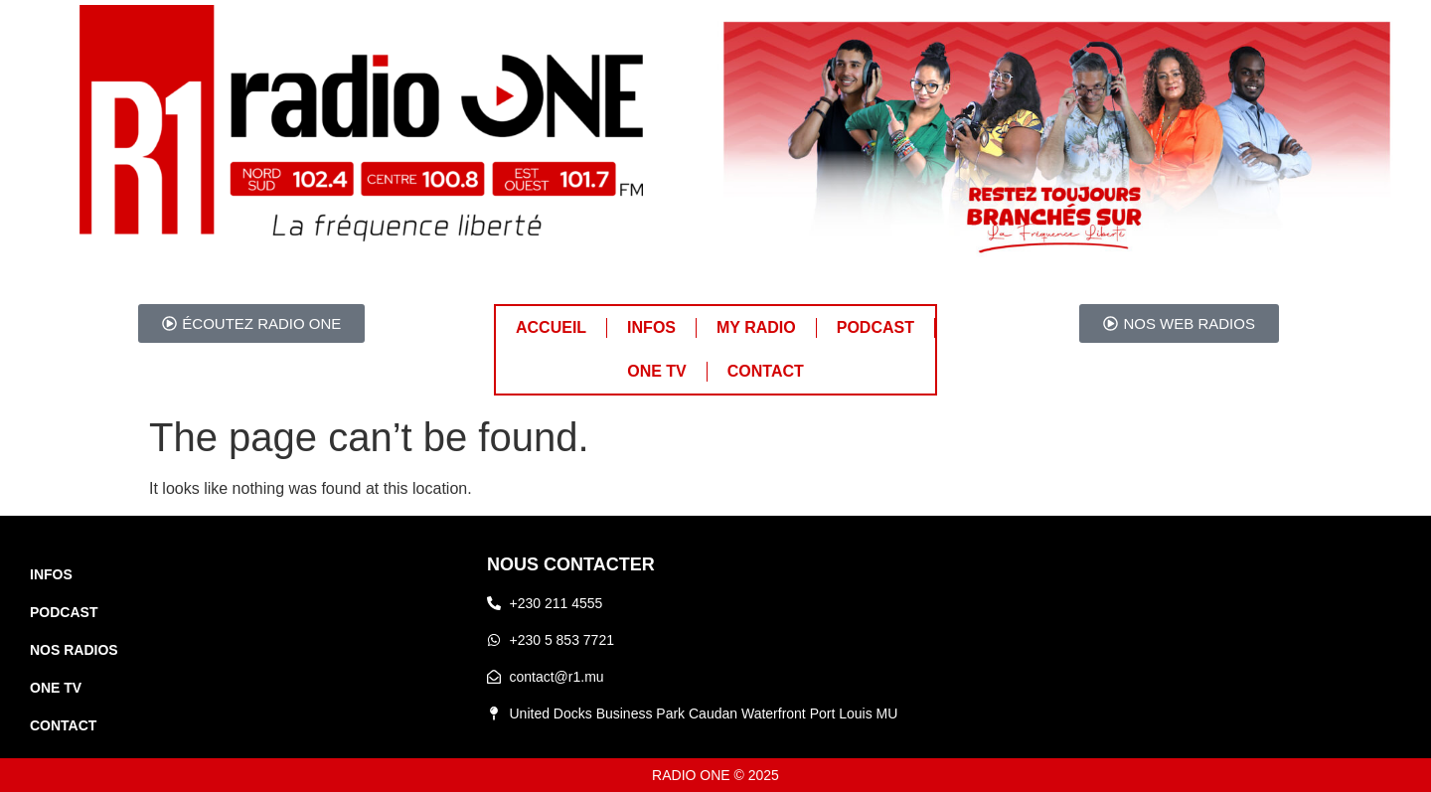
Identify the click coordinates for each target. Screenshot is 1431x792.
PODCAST (875, 327)
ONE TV (657, 371)
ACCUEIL (551, 327)
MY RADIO (756, 327)
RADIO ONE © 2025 (715, 775)
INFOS (651, 327)
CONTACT (765, 371)
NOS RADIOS (74, 650)
